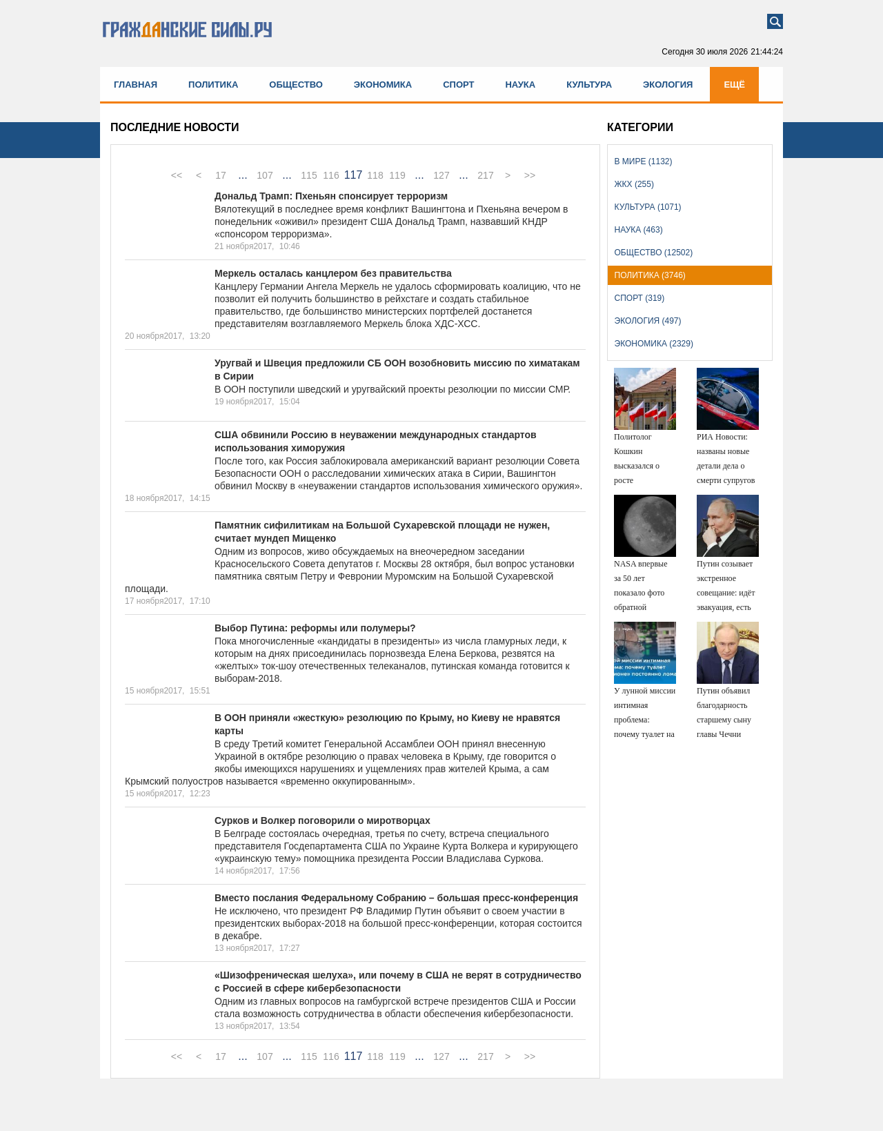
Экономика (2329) (654, 343)
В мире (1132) (644, 161)
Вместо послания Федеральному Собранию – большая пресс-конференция (396, 897)
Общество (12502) (654, 252)
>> (529, 175)
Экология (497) (648, 321)
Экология (668, 84)
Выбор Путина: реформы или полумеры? (315, 627)
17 (220, 175)
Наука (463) (639, 230)
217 (485, 175)
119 (397, 175)
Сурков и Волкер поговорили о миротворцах (322, 820)
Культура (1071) (648, 207)
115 (309, 175)
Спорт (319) (640, 298)
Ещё (734, 84)
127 (441, 175)
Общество (296, 84)
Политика (213, 84)
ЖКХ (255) (634, 184)
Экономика (383, 84)
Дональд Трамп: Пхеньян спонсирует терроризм (331, 195)
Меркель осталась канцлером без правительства (333, 273)
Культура (589, 84)
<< (176, 175)
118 (375, 175)
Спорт (458, 84)
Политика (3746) (650, 275)
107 (264, 175)
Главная (135, 84)
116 (331, 175)
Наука (520, 84)
